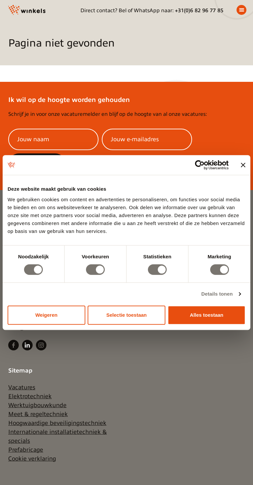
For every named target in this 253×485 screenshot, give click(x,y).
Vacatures (21, 387)
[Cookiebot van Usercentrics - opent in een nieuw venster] (200, 165)
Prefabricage (25, 449)
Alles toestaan (206, 315)
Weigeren (46, 315)
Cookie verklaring (32, 458)
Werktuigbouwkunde (37, 405)
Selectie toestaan (126, 315)
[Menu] (241, 10)
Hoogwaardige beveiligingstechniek (57, 423)
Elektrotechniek (30, 396)
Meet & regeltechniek (38, 414)
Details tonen (217, 294)
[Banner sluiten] (243, 165)
